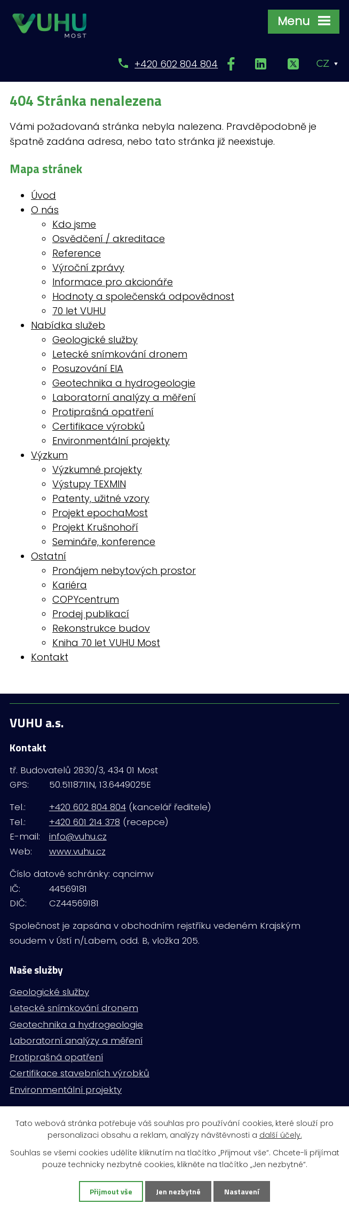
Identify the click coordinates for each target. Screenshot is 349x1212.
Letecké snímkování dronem (119, 354)
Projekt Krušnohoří (95, 527)
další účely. (280, 1135)
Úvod (43, 195)
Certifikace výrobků (98, 426)
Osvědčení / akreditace (108, 238)
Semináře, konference (103, 541)
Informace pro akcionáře (112, 282)
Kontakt (49, 657)
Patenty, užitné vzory (100, 498)
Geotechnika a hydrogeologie (123, 383)
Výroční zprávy (88, 267)
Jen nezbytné (178, 1191)
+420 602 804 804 (176, 64)
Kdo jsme (74, 224)
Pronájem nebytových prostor (124, 570)
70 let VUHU (79, 310)
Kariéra (69, 585)
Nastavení (241, 1191)
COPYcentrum (85, 599)
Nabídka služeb (68, 325)
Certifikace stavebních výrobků (79, 1073)
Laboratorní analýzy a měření (124, 397)
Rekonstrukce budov (101, 628)
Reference (76, 253)
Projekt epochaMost (100, 512)
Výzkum (49, 455)
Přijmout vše (111, 1191)
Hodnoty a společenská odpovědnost (143, 296)
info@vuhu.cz (78, 836)
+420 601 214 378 (84, 821)
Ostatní (48, 556)
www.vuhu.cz (77, 851)
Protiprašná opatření (103, 411)
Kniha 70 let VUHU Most (106, 642)
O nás (45, 209)
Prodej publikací (90, 613)
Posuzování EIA (87, 368)
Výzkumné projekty (97, 469)
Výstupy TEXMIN (89, 484)
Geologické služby (95, 339)
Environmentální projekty (111, 440)
